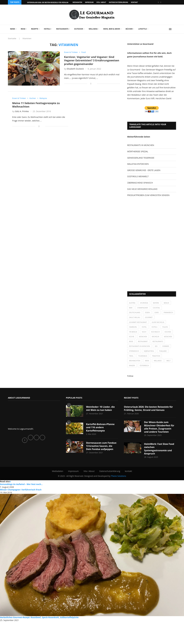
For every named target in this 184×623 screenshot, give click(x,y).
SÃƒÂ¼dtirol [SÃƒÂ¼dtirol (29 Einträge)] (149, 352)
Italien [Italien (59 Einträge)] (165, 327)
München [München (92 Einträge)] (169, 337)
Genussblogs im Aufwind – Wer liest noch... (21, 485)
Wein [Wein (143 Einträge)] (147, 362)
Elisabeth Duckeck (75, 68)
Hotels (47, 29)
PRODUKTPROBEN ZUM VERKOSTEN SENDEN (148, 195)
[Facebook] (158, 2)
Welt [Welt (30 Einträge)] (169, 362)
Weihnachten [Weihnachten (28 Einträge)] (134, 362)
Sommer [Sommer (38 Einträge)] (166, 347)
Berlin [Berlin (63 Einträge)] (167, 303)
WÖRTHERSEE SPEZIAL (137, 151)
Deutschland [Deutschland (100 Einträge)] (134, 313)
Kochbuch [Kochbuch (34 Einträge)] (156, 332)
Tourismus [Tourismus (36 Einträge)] (142, 357)
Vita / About (101, 2)
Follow (130, 377)
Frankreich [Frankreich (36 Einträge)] (133, 318)
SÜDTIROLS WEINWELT (138, 176)
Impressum (89, 2)
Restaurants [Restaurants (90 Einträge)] (158, 342)
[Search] (174, 29)
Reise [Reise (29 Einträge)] (131, 342)
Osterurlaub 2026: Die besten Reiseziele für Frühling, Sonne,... (51, 2)
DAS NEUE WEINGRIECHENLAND (142, 189)
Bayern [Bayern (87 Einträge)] (156, 303)
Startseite (12, 38)
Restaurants (62, 29)
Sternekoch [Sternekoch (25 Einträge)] (134, 352)
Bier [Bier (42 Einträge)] (130, 308)
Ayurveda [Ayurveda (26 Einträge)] (144, 303)
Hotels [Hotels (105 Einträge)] (155, 327)
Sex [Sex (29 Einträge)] (156, 347)
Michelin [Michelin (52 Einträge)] (156, 337)
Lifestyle (142, 29)
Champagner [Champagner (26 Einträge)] (142, 308)
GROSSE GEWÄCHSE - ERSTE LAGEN (143, 170)
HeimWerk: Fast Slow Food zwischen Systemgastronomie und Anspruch (159, 450)
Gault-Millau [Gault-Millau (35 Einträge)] (149, 318)
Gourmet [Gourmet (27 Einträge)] (163, 318)
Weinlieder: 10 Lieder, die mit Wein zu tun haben (100, 409)
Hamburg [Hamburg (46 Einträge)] (133, 327)
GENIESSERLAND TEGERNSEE (140, 157)
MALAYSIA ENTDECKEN (138, 164)
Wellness (93, 29)
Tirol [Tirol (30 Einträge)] (131, 357)
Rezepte (34, 29)
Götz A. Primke (22, 111)
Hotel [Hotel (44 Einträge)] (144, 327)
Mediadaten (77, 2)
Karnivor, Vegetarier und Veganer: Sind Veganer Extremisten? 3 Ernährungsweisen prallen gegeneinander (91, 60)
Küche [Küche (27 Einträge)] (131, 337)
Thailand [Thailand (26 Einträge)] (163, 352)
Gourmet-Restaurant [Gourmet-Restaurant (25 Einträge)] (138, 322)
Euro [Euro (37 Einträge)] (157, 313)
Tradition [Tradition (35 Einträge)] (156, 357)
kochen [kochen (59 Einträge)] (168, 332)
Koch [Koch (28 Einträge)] (144, 332)
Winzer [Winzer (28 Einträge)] (132, 367)
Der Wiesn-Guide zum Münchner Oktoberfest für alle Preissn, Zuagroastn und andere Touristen (159, 428)
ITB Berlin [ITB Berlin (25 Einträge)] (133, 332)
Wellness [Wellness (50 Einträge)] (158, 362)
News (12, 29)
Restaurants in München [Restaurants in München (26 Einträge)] (139, 347)
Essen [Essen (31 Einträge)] (147, 313)
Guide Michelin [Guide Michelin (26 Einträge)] (158, 322)
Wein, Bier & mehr (111, 29)
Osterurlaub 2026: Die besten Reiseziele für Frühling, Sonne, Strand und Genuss (148, 409)
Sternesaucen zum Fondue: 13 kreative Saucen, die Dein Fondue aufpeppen (101, 447)
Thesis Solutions (118, 477)
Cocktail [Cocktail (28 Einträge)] (156, 308)
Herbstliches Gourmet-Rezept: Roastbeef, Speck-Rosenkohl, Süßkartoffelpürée (39, 618)
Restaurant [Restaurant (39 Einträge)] (143, 342)
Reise (23, 29)
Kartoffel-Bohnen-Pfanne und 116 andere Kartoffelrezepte (100, 428)
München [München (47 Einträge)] (143, 337)
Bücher (129, 29)
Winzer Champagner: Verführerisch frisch (20, 491)
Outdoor (78, 29)
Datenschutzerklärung (118, 2)
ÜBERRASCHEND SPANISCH (140, 182)
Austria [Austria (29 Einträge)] (132, 303)
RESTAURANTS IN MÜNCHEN (140, 145)
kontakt (134, 2)
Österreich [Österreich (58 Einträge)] (144, 367)
